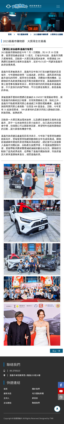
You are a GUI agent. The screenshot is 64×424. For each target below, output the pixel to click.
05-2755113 (12, 370)
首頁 (10, 34)
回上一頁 (56, 350)
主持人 (6, 398)
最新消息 (7, 393)
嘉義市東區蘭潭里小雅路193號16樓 (22, 375)
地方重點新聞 (22, 34)
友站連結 (7, 402)
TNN (51, 418)
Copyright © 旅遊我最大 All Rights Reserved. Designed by (27, 418)
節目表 (35, 398)
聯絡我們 (36, 402)
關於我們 (36, 388)
